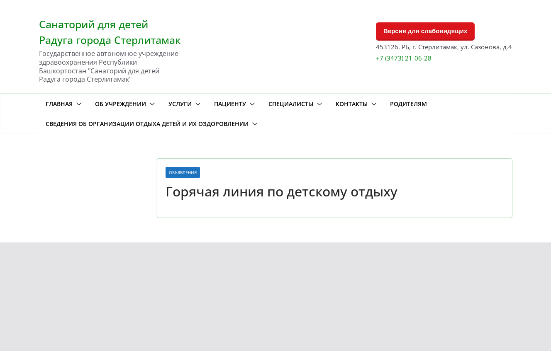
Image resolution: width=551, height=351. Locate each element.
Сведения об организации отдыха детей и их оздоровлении (147, 124)
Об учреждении (120, 104)
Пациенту (230, 104)
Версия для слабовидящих (425, 30)
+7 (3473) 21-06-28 (404, 58)
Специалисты (290, 104)
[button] (77, 104)
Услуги (180, 104)
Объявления (183, 172)
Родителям (408, 104)
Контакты (352, 104)
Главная (59, 104)
